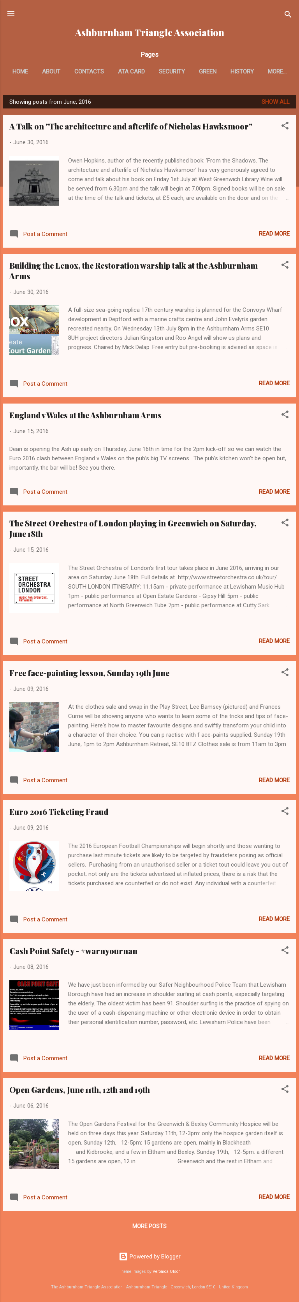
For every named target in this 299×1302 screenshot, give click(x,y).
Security (188, 71)
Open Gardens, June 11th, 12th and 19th (79, 1091)
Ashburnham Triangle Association (149, 32)
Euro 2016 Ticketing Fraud (58, 813)
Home (36, 71)
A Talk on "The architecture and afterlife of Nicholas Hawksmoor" (130, 127)
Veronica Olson (167, 1271)
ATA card (147, 71)
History (258, 71)
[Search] (288, 16)
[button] (285, 128)
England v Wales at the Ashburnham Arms (85, 416)
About (67, 71)
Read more (274, 235)
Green (224, 71)
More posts (149, 1228)
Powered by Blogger (150, 1256)
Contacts (105, 71)
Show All (276, 103)
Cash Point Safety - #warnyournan (73, 952)
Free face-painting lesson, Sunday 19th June (89, 674)
